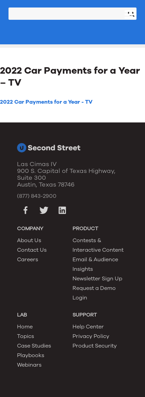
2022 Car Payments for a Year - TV (46, 102)
